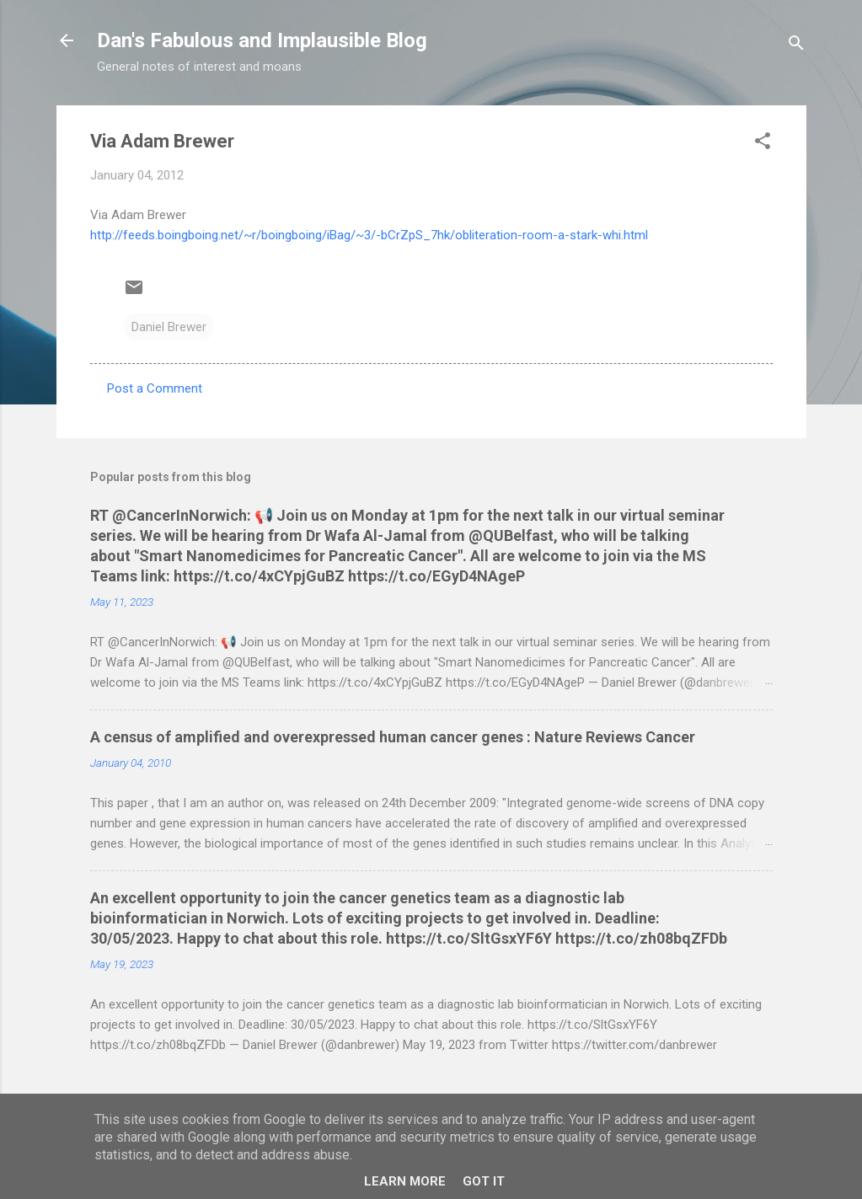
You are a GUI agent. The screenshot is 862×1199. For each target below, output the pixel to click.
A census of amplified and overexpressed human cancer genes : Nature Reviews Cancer (392, 737)
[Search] (796, 46)
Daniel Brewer (168, 327)
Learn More (405, 1181)
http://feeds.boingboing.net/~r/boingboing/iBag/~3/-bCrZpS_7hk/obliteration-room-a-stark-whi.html (369, 235)
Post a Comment (154, 388)
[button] (762, 144)
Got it (484, 1181)
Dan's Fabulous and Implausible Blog (262, 40)
